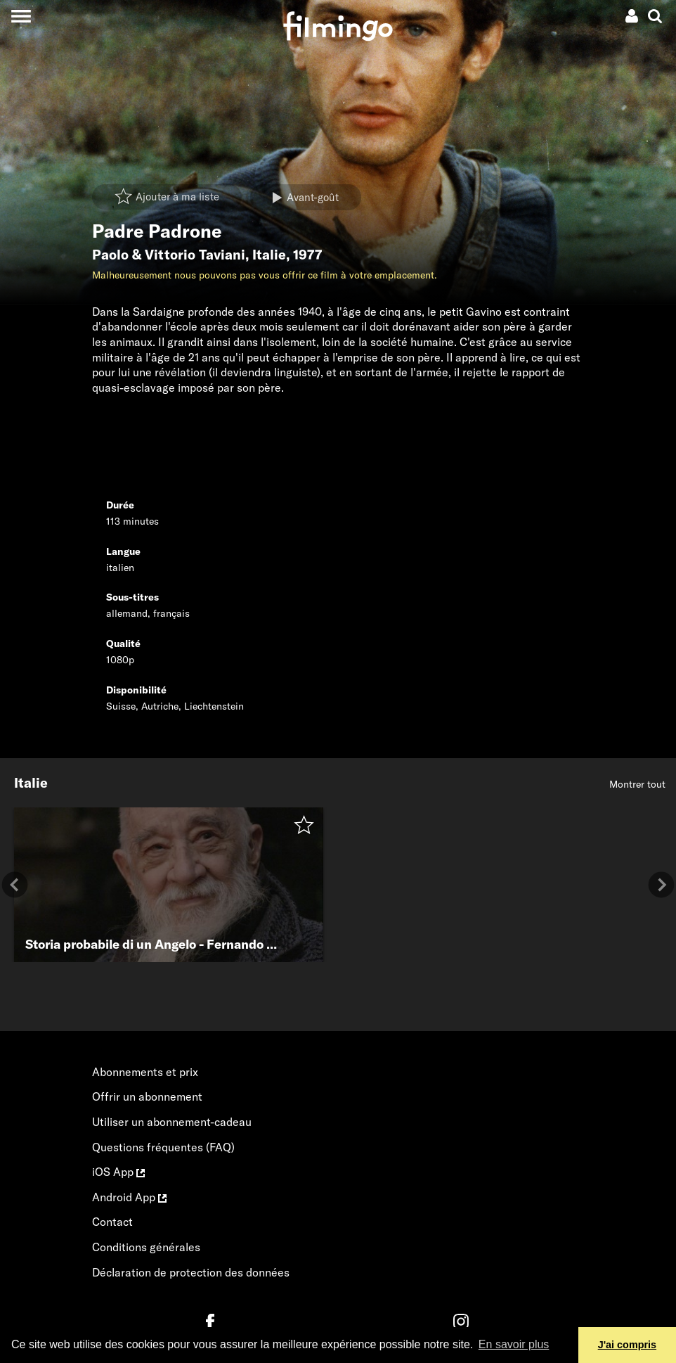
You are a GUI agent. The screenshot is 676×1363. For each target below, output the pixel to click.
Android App (129, 1197)
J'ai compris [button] (627, 1344)
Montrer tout (637, 784)
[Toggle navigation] (20, 16)
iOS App (118, 1172)
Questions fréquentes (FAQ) (163, 1147)
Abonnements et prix (145, 1072)
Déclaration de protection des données (191, 1272)
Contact (112, 1222)
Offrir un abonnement (147, 1096)
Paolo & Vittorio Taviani (168, 254)
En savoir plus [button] (514, 1344)
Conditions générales (146, 1247)
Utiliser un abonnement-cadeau (172, 1122)
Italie (269, 254)
